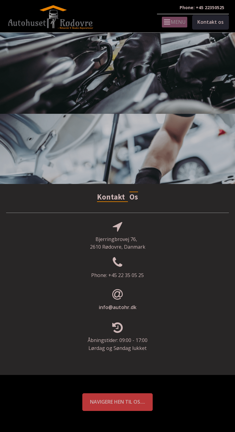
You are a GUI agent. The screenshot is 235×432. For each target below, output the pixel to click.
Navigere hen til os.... (117, 401)
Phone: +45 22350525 (202, 7)
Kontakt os (210, 22)
